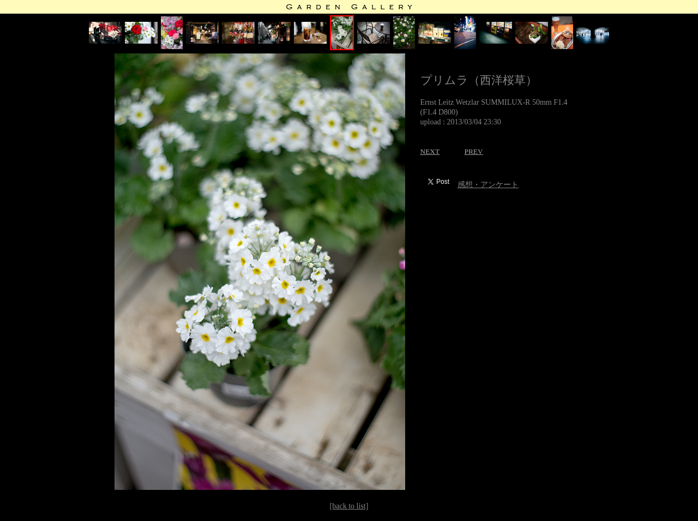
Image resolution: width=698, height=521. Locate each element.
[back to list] (349, 506)
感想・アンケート (488, 185)
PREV (474, 151)
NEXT (430, 151)
